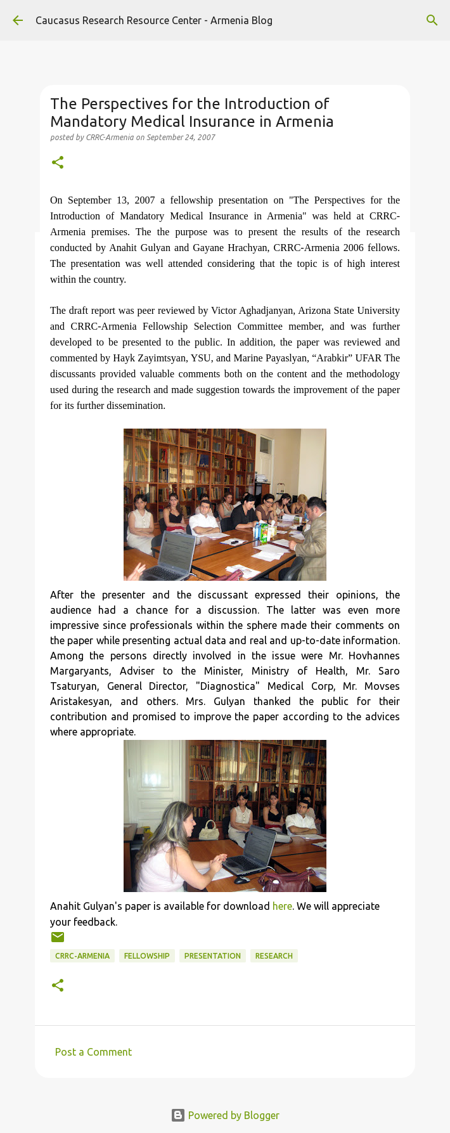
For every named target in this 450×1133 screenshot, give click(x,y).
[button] (57, 163)
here (282, 906)
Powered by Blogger (225, 1115)
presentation (212, 956)
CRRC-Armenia (82, 956)
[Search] (432, 20)
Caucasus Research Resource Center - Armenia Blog (154, 20)
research (274, 956)
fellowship (147, 956)
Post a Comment (93, 1052)
